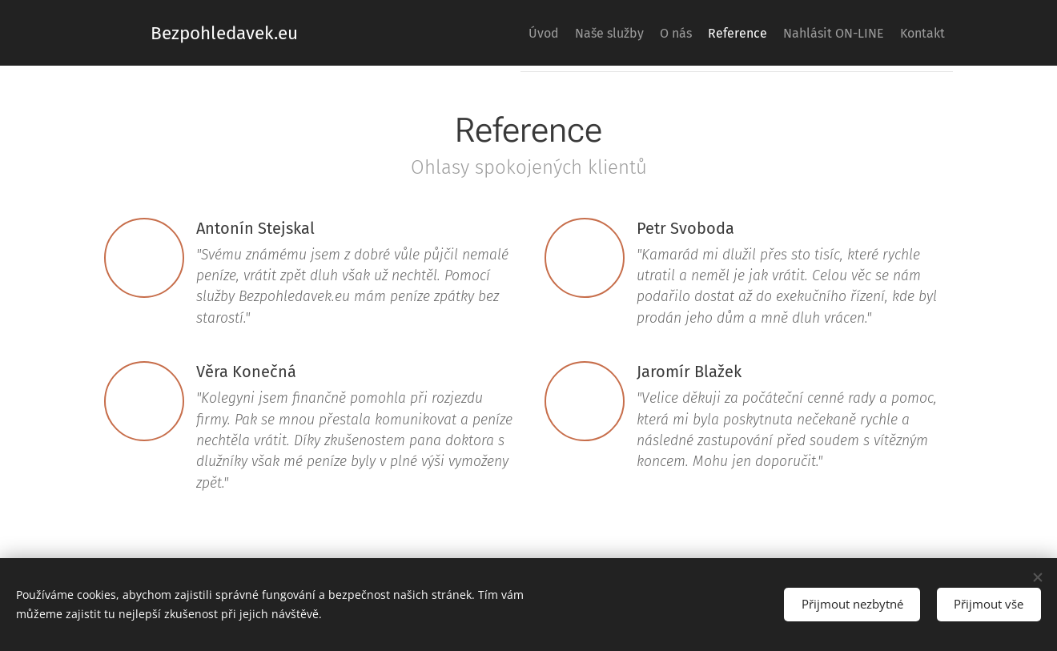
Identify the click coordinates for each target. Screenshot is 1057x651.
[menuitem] (473, 33)
